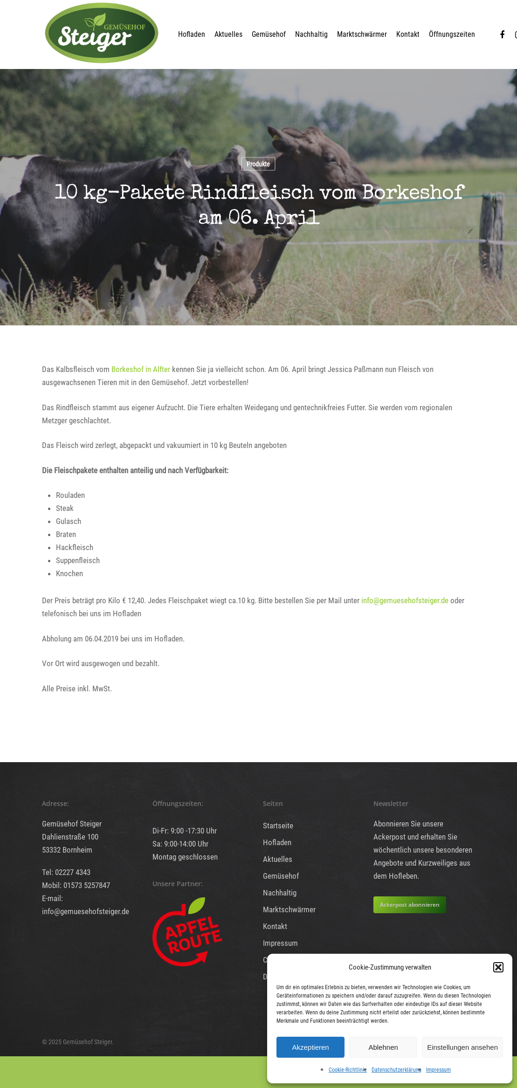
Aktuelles (228, 34)
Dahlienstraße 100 (70, 836)
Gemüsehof (269, 34)
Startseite (278, 825)
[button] (498, 967)
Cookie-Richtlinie (348, 1070)
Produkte (258, 164)
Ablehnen (383, 1047)
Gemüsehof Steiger (72, 823)
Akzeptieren (310, 1047)
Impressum (438, 1070)
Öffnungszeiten (452, 34)
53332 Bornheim (67, 849)
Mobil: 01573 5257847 (76, 885)
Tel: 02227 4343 (66, 872)
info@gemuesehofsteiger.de (404, 600)
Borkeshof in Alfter (140, 369)
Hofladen (191, 34)
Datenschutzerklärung (396, 1070)
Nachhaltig (311, 34)
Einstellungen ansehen (462, 1047)
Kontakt (408, 34)
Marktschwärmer (362, 34)
